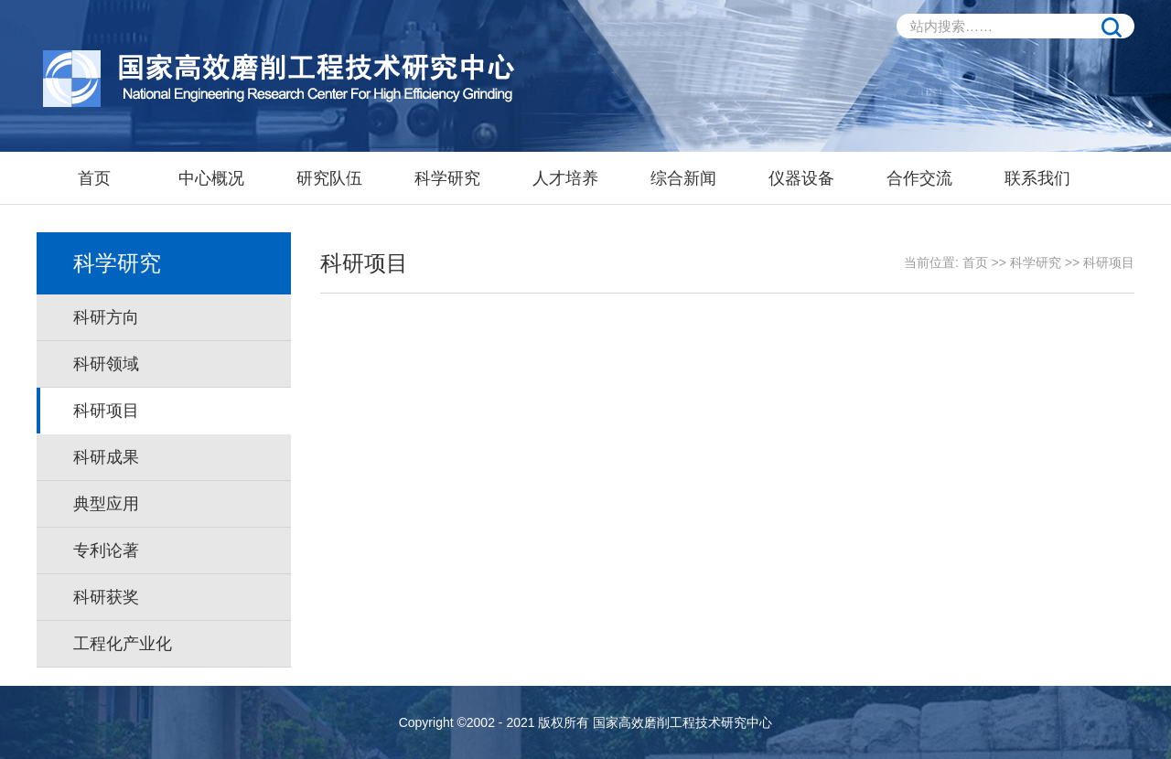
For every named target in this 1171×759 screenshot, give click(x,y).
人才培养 (565, 178)
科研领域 (106, 364)
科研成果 (106, 457)
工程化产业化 (122, 644)
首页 (94, 178)
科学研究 (447, 178)
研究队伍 (329, 178)
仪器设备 (801, 178)
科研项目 (106, 410)
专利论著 (106, 550)
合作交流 (919, 178)
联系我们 (1037, 178)
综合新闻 (683, 178)
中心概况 (211, 178)
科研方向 (106, 317)
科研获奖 (106, 597)
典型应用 (106, 504)
